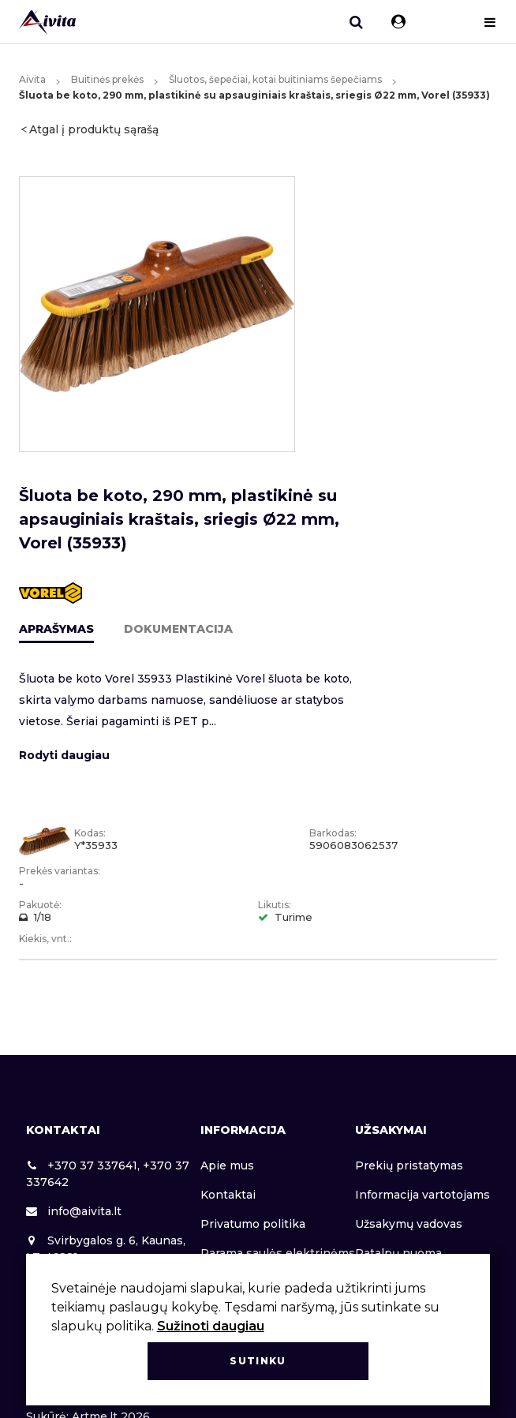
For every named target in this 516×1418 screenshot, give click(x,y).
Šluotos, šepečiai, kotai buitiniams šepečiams (275, 79)
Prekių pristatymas (409, 1165)
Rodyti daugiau (64, 755)
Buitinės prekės (107, 79)
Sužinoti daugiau (210, 1326)
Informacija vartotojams (422, 1195)
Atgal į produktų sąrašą (94, 129)
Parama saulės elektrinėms (277, 1253)
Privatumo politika (252, 1224)
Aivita (32, 79)
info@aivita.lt (74, 1211)
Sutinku (258, 1361)
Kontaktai (228, 1195)
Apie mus (227, 1165)
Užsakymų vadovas (408, 1224)
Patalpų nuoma (398, 1253)
